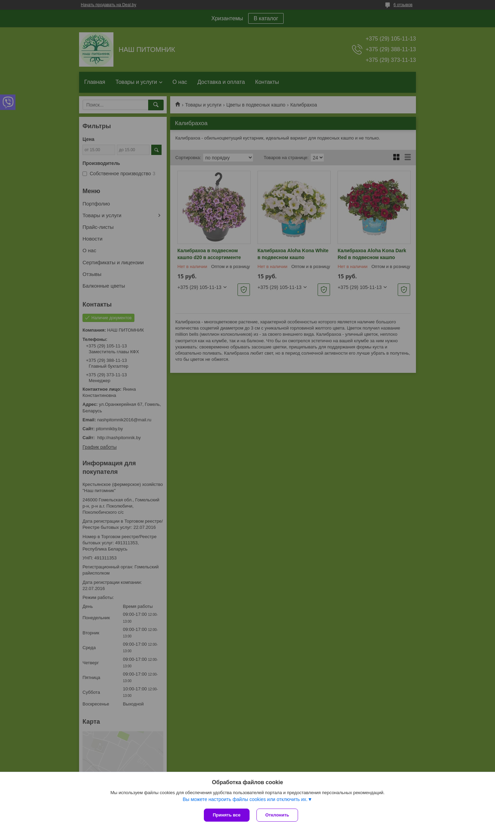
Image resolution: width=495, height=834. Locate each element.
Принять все (227, 815)
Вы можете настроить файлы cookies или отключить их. (245, 799)
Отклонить (277, 815)
